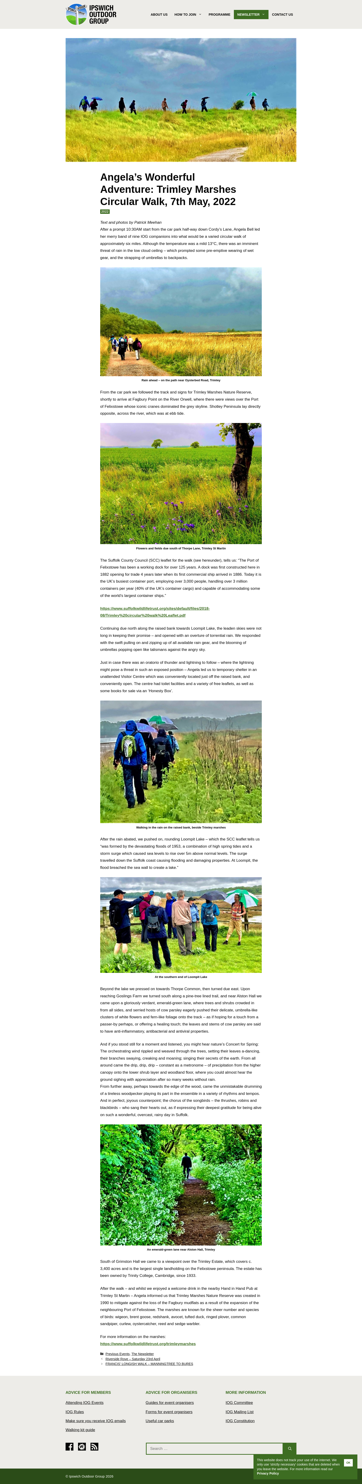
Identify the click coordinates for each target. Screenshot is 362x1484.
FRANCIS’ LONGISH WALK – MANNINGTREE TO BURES (149, 1364)
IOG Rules (75, 1412)
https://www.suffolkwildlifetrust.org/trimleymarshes (148, 1344)
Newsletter (252, 14)
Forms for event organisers (169, 1412)
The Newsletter (142, 1354)
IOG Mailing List (239, 1412)
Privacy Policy (268, 1473)
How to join (190, 14)
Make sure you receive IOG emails (96, 1421)
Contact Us (282, 14)
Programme (219, 14)
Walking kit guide (80, 1430)
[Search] (289, 1449)
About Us (159, 14)
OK (348, 1462)
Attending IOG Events (84, 1403)
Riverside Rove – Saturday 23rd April (133, 1359)
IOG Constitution (240, 1421)
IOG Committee (239, 1403)
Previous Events (118, 1354)
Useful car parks (160, 1421)
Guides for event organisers (170, 1403)
